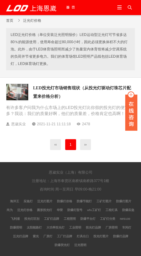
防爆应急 (128, 210)
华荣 (60, 210)
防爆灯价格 (64, 201)
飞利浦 (15, 218)
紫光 (36, 236)
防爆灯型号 (74, 210)
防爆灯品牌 (120, 236)
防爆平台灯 (88, 218)
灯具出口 (83, 236)
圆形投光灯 (44, 210)
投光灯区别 (31, 218)
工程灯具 (112, 210)
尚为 (10, 210)
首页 (9, 20)
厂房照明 (112, 227)
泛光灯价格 (24, 210)
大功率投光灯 (55, 227)
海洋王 (14, 201)
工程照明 (70, 218)
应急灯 (28, 201)
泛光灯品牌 (20, 236)
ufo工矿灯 (94, 210)
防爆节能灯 (84, 201)
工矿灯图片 (104, 201)
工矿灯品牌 (51, 218)
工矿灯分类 (107, 218)
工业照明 (75, 227)
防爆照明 (16, 227)
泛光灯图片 (44, 201)
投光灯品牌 (93, 227)
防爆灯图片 (123, 201)
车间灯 (126, 227)
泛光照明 (80, 245)
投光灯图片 (101, 236)
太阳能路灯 (34, 227)
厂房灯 (47, 236)
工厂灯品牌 (64, 236)
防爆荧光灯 (62, 245)
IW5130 (125, 218)
